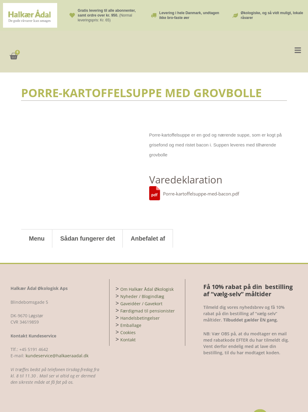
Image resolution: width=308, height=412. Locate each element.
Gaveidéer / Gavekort (141, 281)
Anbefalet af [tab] (148, 216)
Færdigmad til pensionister (147, 288)
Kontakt (128, 317)
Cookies (128, 310)
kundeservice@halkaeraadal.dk (56, 333)
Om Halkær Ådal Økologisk (147, 266)
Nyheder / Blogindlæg (142, 274)
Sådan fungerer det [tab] (87, 216)
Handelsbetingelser (140, 295)
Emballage (130, 303)
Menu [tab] (37, 216)
